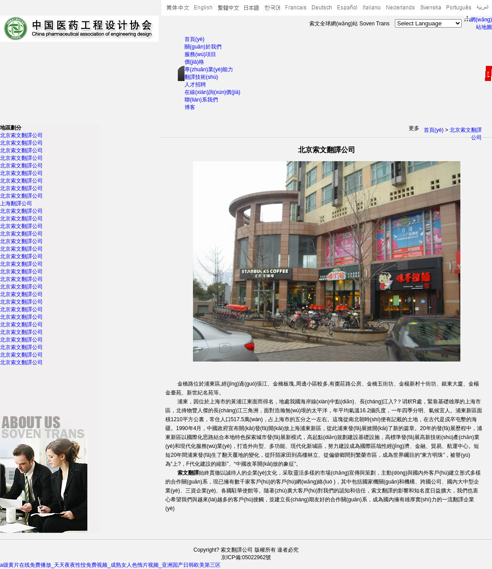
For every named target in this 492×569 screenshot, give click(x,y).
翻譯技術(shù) (201, 77)
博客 (189, 107)
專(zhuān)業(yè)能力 (208, 69)
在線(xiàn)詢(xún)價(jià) (212, 92)
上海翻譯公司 (16, 203)
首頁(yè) (194, 39)
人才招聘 (195, 84)
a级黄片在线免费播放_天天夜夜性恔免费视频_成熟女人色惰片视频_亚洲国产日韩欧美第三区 (110, 565)
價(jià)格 (194, 62)
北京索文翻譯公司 (21, 135)
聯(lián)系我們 (201, 100)
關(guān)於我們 (202, 47)
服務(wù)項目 (200, 54)
